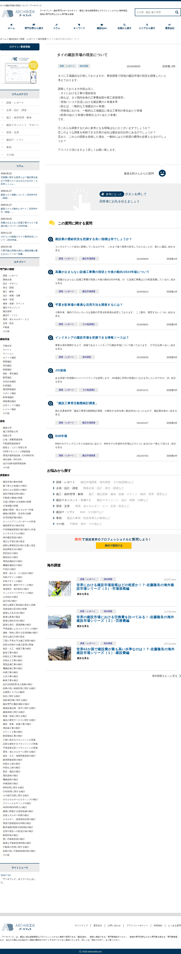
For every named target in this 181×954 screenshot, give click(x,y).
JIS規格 (60, 370)
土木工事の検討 (10, 676)
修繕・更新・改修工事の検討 (17, 724)
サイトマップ (81, 925)
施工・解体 (8, 291)
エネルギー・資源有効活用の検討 (19, 819)
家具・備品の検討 (11, 771)
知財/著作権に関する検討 (15, 700)
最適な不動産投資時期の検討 (17, 843)
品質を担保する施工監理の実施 (18, 644)
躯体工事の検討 (10, 652)
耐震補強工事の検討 (12, 736)
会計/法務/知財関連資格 (14, 463)
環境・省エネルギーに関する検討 (19, 752)
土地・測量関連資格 (12, 439)
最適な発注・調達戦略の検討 (17, 624)
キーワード (79, 27)
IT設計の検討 (9, 569)
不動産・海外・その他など (79, 523)
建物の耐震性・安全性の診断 (17, 513)
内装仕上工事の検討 (12, 656)
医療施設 (7, 369)
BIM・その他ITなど (80, 512)
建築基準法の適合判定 (14, 525)
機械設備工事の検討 (12, 668)
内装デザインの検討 (12, 577)
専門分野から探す (34, 27)
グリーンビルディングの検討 (17, 803)
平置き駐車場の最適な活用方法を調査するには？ (89, 304)
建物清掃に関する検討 (14, 712)
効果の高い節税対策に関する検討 (19, 688)
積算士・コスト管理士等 (15, 447)
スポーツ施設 (9, 393)
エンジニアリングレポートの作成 (19, 521)
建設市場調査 (88, 258)
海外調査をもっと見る (164, 675)
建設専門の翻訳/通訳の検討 (16, 704)
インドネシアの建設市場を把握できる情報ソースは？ (92, 337)
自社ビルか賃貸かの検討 (15, 490)
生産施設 (7, 385)
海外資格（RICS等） (13, 459)
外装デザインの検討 (12, 581)
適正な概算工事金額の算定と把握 (19, 605)
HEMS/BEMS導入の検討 (15, 807)
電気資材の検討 (10, 775)
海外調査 (84, 66)
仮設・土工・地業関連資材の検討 (19, 756)
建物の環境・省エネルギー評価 (18, 509)
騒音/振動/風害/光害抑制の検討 (18, 827)
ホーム (11, 27)
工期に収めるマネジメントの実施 (19, 740)
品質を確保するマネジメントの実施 (20, 744)
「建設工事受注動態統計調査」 (76, 403)
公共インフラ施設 (11, 405)
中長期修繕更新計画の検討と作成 (19, 529)
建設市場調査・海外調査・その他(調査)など (95, 482)
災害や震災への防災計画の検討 (18, 831)
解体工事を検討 (10, 680)
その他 (6, 331)
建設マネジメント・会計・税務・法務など (102, 500)
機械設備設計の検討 (12, 565)
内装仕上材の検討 (11, 764)
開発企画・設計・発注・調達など (90, 488)
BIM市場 (61, 436)
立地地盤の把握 (10, 505)
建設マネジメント (11, 307)
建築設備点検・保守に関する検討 (19, 708)
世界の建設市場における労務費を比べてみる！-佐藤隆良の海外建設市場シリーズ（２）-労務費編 (125, 619)
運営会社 (169, 27)
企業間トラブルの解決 (14, 692)
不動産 (6, 327)
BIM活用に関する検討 (13, 787)
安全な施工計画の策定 (14, 636)
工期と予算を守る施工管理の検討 (19, 640)
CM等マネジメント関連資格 (16, 451)
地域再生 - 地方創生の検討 (16, 589)
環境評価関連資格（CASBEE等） (19, 455)
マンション (8, 353)
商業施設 (7, 361)
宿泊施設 (7, 365)
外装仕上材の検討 (11, 767)
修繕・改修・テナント (14, 303)
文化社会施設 (9, 381)
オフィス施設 (9, 357)
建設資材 (7, 311)
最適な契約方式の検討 (14, 620)
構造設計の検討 (10, 557)
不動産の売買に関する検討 (16, 847)
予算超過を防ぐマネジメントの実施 (20, 748)
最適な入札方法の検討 (14, 613)
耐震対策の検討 (10, 835)
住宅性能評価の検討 (12, 517)
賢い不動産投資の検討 (14, 839)
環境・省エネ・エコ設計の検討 (18, 573)
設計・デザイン (10, 283)
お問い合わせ (114, 925)
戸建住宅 (7, 346)
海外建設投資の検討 (12, 537)
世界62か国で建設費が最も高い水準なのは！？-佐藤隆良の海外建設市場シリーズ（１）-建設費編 (126, 651)
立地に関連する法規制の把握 (17, 501)
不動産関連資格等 (11, 443)
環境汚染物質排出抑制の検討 (17, 823)
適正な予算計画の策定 (14, 541)
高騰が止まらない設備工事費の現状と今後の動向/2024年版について (102, 271)
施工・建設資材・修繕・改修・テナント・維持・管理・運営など (111, 494)
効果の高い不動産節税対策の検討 (19, 851)
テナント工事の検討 (12, 732)
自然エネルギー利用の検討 (16, 815)
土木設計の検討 (10, 597)
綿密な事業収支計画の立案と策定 (19, 545)
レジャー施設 (9, 409)
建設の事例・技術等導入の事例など (83, 518)
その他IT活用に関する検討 (16, 795)
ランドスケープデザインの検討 (18, 593)
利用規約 (158, 925)
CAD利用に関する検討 (14, 791)
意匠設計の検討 (10, 553)
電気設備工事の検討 (12, 664)
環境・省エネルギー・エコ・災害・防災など (92, 506)
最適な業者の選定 (11, 617)
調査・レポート (67, 66)
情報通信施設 (9, 401)
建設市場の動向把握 (12, 482)
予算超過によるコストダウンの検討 (20, 628)
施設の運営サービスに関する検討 (19, 720)
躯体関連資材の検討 (12, 760)
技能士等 (7, 435)
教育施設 (7, 377)
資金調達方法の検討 (12, 549)
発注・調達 (8, 287)
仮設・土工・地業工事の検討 (17, 648)
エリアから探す (147, 27)
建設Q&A (102, 27)
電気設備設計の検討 (12, 561)
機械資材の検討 (10, 779)
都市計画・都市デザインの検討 (18, 585)
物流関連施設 (9, 389)
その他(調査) (88, 324)
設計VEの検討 (10, 601)
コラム (56, 27)
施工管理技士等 (10, 431)
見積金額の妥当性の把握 (15, 609)
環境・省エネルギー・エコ (16, 319)
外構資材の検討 (10, 783)
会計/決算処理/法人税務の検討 (17, 684)
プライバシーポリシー (137, 925)
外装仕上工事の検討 (12, 660)
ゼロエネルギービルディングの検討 (20, 799)
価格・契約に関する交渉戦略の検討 (20, 632)
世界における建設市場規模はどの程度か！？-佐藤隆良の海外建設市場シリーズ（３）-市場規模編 (125, 586)
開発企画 (7, 279)
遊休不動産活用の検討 (14, 494)
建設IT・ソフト (10, 315)
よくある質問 (174, 925)
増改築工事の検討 (11, 728)
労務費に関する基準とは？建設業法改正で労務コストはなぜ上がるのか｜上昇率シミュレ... (19, 180)
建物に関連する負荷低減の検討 (18, 811)
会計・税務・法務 (11, 295)
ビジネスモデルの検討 (14, 533)
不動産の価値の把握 (12, 497)
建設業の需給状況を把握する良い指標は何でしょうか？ (93, 239)
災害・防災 (8, 323)
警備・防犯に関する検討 (15, 716)
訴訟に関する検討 (11, 696)
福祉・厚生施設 (10, 373)
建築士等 (7, 427)
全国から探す (124, 27)
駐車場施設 (8, 397)
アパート (7, 350)
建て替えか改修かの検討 (15, 486)
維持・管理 (8, 299)
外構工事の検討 (10, 672)
